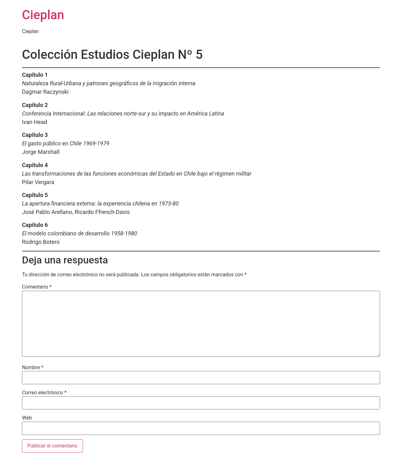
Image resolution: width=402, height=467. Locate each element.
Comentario (37, 287)
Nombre (32, 367)
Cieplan (43, 15)
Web (27, 417)
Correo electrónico (44, 392)
